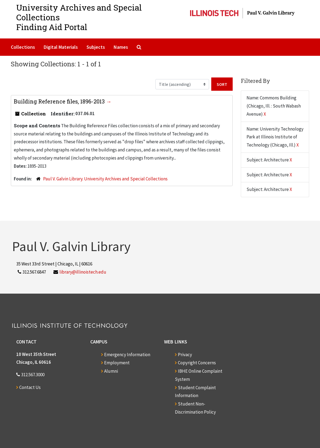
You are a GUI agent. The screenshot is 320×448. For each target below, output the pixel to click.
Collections (23, 47)
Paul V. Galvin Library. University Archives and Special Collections (105, 179)
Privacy (185, 355)
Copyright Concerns (197, 363)
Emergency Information (127, 355)
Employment (117, 363)
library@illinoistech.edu (82, 272)
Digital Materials (61, 47)
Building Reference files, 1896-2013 (60, 101)
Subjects (96, 47)
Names (121, 47)
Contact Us (30, 387)
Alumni (111, 371)
